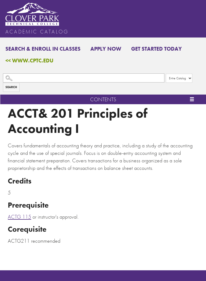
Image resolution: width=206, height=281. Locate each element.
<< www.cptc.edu (29, 60)
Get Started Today (156, 48)
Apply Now (105, 48)
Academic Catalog (36, 31)
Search (11, 87)
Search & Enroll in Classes (42, 48)
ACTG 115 (19, 216)
